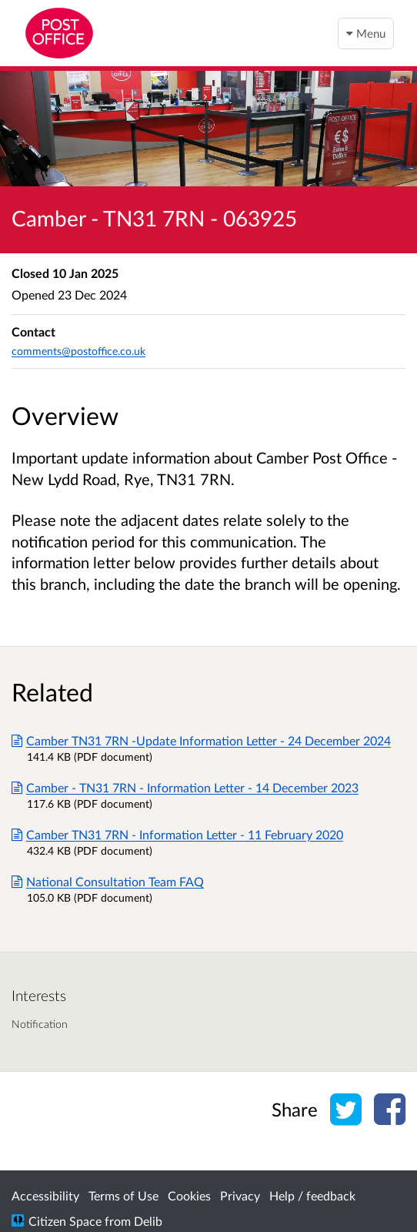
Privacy (240, 1195)
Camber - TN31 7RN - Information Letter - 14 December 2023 (185, 787)
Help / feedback (312, 1195)
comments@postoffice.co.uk (78, 350)
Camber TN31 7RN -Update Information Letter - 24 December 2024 (201, 740)
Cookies (189, 1195)
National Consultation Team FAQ (108, 881)
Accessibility (45, 1195)
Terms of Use (123, 1195)
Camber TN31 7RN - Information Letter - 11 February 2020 (177, 834)
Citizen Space (65, 1221)
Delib (148, 1221)
